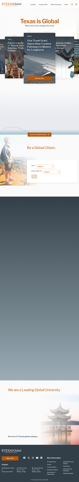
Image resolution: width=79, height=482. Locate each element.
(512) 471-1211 (22, 468)
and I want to (36, 171)
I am (33, 165)
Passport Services (37, 468)
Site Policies (66, 466)
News (29, 36)
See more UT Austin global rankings (22, 436)
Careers (49, 464)
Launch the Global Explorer (39, 134)
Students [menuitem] (33, 4)
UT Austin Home (51, 461)
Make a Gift (10, 458)
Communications (51, 467)
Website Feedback (68, 473)
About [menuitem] (66, 4)
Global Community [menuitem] (56, 4)
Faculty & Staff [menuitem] (43, 4)
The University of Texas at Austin (39, 479)
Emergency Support (52, 469)
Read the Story (43, 78)
